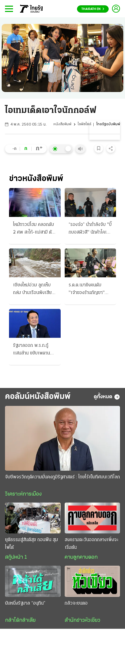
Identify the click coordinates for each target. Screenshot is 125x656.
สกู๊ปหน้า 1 (16, 557)
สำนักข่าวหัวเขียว (82, 620)
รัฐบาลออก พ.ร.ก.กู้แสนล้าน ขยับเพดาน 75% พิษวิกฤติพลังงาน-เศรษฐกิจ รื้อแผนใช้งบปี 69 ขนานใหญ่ (33, 350)
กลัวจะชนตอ (76, 603)
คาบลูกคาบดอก (81, 557)
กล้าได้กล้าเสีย (20, 620)
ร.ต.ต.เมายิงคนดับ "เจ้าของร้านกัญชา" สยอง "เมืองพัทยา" (87, 290)
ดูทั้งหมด (107, 397)
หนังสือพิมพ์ (62, 124)
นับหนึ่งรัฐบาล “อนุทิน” (25, 603)
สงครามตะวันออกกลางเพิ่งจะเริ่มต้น (91, 543)
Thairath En (92, 9)
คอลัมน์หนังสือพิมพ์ (38, 397)
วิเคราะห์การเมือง (23, 494)
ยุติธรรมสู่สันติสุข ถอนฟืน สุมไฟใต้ (31, 543)
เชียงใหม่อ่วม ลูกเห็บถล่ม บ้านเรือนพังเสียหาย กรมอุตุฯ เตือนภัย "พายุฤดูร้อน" (33, 290)
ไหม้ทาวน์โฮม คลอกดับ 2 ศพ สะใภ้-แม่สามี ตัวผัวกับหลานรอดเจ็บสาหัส (33, 229)
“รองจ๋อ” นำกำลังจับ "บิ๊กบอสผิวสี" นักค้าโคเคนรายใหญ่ (90, 229)
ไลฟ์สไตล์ (84, 124)
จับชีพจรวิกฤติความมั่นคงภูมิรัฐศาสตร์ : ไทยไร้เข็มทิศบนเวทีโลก (62, 477)
